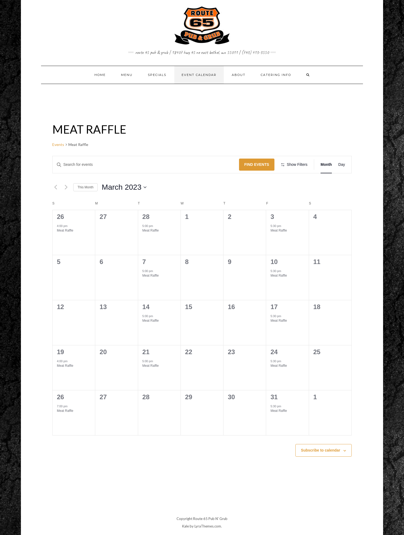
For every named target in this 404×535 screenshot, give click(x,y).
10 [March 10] (274, 261)
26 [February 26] (60, 216)
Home (100, 75)
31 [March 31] (274, 397)
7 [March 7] (144, 261)
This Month (85, 187)
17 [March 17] (274, 306)
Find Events (256, 164)
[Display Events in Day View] (341, 164)
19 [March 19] (60, 352)
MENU (127, 75)
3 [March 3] (272, 216)
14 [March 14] (146, 306)
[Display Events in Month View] (326, 164)
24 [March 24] (274, 352)
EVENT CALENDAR (199, 75)
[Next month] (66, 187)
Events (58, 144)
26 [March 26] (60, 397)
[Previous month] (55, 187)
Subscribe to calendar (320, 450)
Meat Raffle (65, 230)
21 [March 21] (146, 352)
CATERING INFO (276, 75)
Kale (185, 526)
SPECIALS (157, 75)
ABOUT (238, 75)
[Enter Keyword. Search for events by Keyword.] (146, 164)
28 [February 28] (146, 216)
